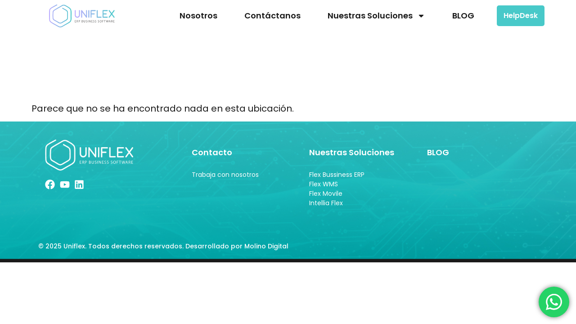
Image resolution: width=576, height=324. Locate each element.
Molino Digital (267, 248)
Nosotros (198, 15)
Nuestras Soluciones (376, 15)
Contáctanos (272, 15)
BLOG (463, 15)
